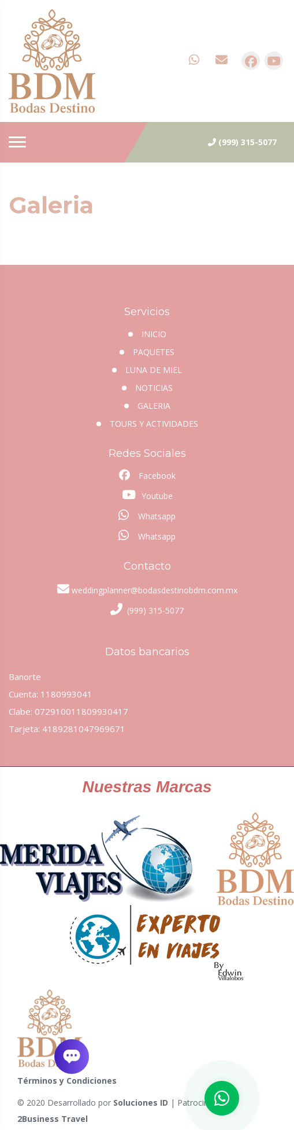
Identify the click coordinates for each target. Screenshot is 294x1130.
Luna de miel (153, 369)
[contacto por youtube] (274, 60)
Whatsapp (147, 515)
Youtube (147, 495)
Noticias (154, 387)
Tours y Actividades (154, 423)
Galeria (153, 405)
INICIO (154, 333)
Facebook (147, 475)
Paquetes (153, 351)
